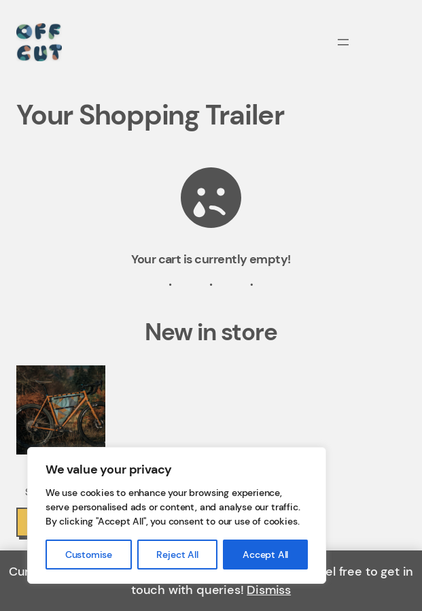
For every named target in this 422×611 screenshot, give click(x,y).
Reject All (177, 554)
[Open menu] (343, 42)
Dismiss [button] (269, 590)
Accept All (265, 554)
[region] (176, 515)
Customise (88, 554)
